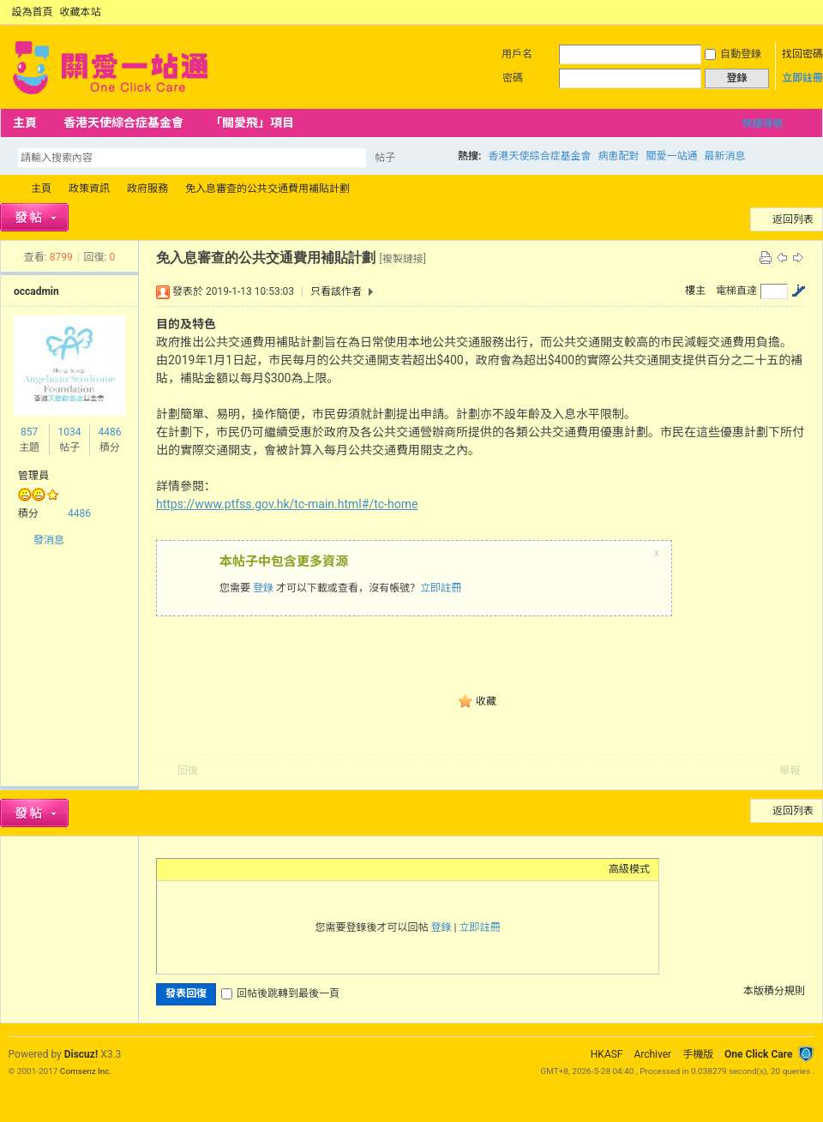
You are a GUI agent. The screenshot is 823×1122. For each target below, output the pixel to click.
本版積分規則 (774, 991)
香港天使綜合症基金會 (123, 122)
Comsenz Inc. (85, 1071)
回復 (187, 771)
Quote (251, 869)
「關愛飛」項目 (252, 122)
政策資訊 (89, 189)
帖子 (385, 158)
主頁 (25, 122)
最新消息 (724, 156)
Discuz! (81, 1054)
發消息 (48, 540)
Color (186, 869)
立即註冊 (802, 78)
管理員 (33, 476)
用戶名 (517, 54)
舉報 (789, 771)
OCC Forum (7, 189)
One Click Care (758, 1054)
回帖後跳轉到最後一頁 (280, 993)
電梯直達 (736, 291)
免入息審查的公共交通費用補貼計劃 (267, 189)
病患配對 (618, 156)
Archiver (652, 1054)
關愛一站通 (671, 156)
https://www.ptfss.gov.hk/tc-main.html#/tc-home (287, 504)
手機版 (697, 1054)
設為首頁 (32, 12)
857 (29, 432)
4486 (109, 432)
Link (229, 869)
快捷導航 (762, 123)
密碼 (512, 78)
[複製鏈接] (402, 259)
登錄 (263, 588)
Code (272, 869)
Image (208, 869)
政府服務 (147, 189)
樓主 (695, 291)
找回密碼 (802, 54)
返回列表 (793, 219)
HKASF (607, 1054)
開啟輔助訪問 (790, 12)
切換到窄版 (804, 12)
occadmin (36, 291)
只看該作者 (336, 291)
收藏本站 (80, 12)
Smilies (294, 869)
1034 (69, 432)
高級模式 (629, 869)
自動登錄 (733, 54)
